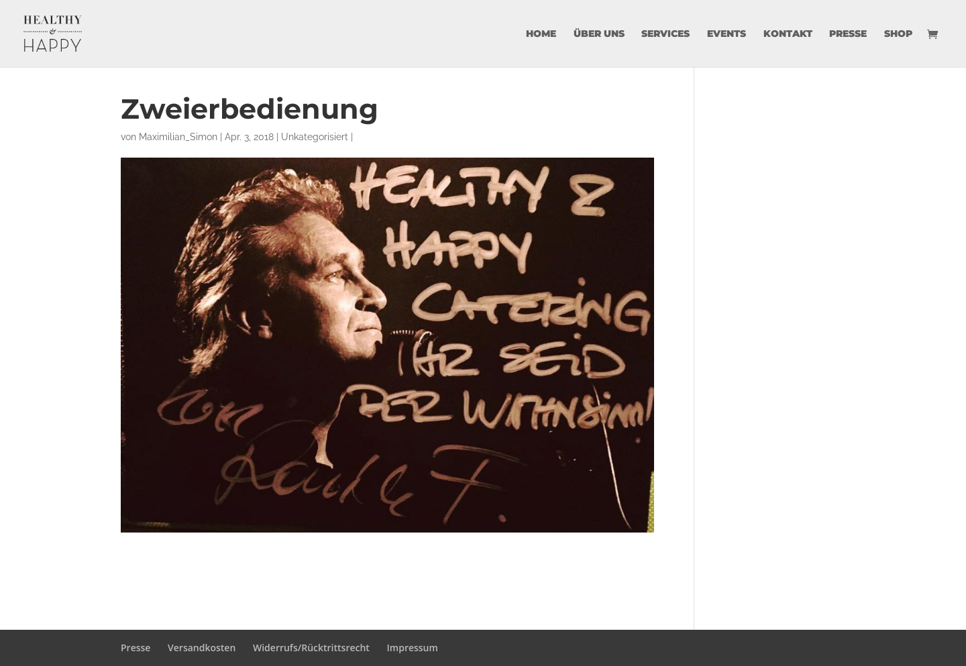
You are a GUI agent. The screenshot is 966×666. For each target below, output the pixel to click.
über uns (599, 34)
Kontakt (787, 34)
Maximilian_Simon (178, 136)
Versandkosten (201, 647)
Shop (898, 34)
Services (665, 34)
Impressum (412, 647)
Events (726, 34)
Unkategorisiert (314, 136)
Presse (848, 34)
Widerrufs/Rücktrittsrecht (311, 647)
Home (541, 34)
